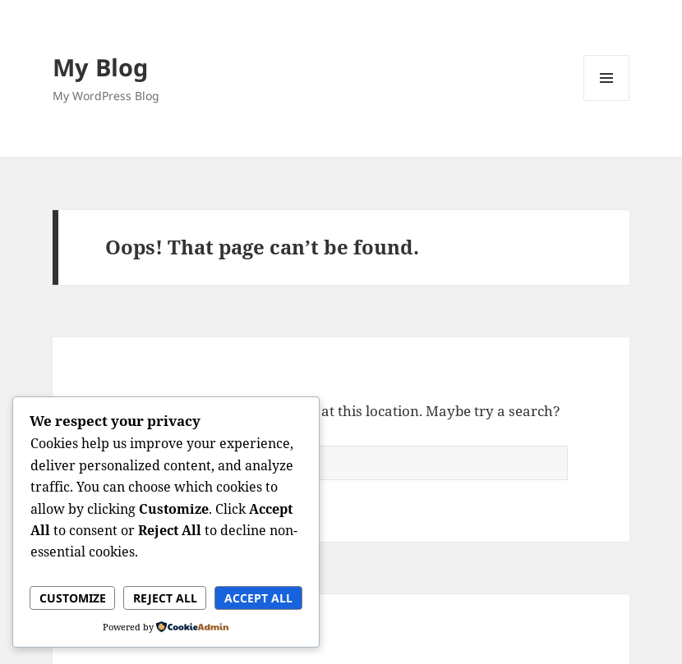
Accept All (258, 598)
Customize (72, 598)
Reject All (165, 598)
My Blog (100, 67)
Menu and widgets (606, 100)
